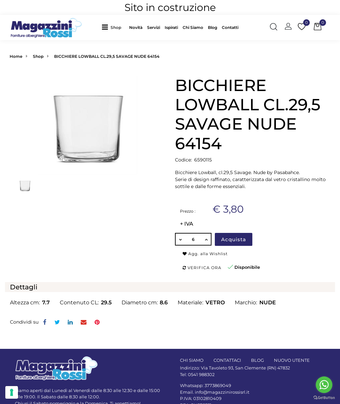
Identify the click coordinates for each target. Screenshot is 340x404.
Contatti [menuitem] (230, 27)
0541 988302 (201, 374)
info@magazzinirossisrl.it (222, 392)
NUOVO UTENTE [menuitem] (292, 360)
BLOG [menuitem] (257, 360)
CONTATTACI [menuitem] (227, 360)
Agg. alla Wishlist (205, 253)
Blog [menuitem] (212, 27)
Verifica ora (202, 267)
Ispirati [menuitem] (171, 27)
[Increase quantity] (207, 239)
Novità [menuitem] (135, 27)
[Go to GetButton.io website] (324, 397)
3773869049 (218, 385)
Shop (116, 27)
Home (16, 56)
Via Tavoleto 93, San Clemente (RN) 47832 (245, 367)
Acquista (233, 239)
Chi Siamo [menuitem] (193, 27)
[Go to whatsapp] (324, 384)
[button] (87, 125)
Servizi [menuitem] (153, 27)
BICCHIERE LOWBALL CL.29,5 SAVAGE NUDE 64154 (106, 56)
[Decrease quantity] (180, 239)
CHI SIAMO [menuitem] (192, 360)
